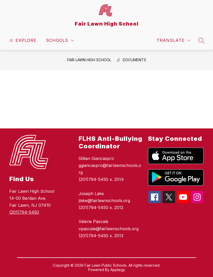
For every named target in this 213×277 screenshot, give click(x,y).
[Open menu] (22, 40)
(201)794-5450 (24, 212)
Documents (134, 60)
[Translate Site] (173, 40)
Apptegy (117, 269)
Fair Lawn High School (89, 60)
